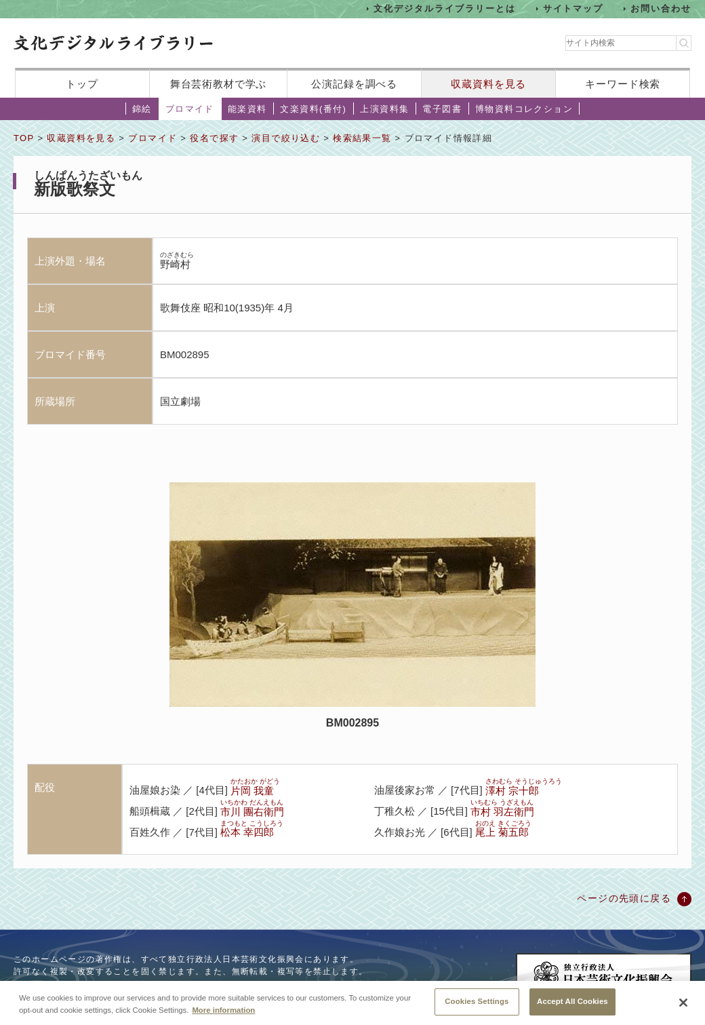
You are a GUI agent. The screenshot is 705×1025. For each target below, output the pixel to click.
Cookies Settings (476, 1003)
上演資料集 (384, 109)
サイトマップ (573, 8)
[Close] (683, 1005)
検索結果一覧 (362, 138)
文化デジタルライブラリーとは (444, 8)
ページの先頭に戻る (624, 898)
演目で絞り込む (285, 138)
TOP (24, 138)
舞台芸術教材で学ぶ (218, 84)
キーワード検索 (622, 84)
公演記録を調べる (354, 84)
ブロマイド (189, 109)
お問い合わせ (660, 8)
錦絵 (142, 109)
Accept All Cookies (572, 1003)
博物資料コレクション (524, 109)
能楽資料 (247, 109)
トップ (82, 84)
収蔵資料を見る (488, 84)
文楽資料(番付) (313, 109)
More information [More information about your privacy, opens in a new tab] (223, 1011)
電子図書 (442, 109)
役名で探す (214, 138)
